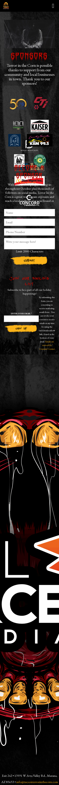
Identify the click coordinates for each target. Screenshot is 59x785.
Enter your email (21, 313)
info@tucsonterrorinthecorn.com (37, 782)
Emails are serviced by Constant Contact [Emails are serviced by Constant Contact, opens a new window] (47, 345)
